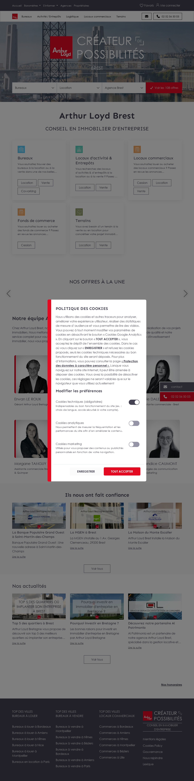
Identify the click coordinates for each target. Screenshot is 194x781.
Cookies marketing (90, 448)
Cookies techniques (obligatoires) (90, 406)
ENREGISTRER (86, 471)
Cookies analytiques (90, 427)
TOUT (122, 471)
